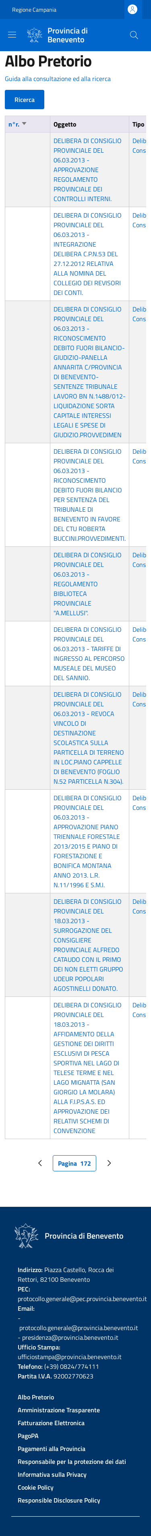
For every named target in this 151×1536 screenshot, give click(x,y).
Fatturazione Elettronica (51, 1423)
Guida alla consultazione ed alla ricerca (58, 78)
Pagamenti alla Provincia (51, 1448)
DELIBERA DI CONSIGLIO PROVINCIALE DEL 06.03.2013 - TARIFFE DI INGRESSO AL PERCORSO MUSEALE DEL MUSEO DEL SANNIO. (89, 654)
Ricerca (24, 99)
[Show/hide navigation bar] (12, 34)
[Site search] (134, 35)
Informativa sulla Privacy (52, 1474)
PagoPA (28, 1436)
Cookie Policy (36, 1487)
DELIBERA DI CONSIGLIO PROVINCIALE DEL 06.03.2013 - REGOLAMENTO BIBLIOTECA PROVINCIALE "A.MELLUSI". (88, 584)
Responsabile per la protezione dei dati (72, 1461)
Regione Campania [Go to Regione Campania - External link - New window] (34, 9)
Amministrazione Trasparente (59, 1410)
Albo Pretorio (36, 1397)
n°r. (17, 124)
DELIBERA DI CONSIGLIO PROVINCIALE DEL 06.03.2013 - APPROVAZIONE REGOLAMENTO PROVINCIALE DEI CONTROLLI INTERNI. (88, 169)
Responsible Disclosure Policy (59, 1500)
